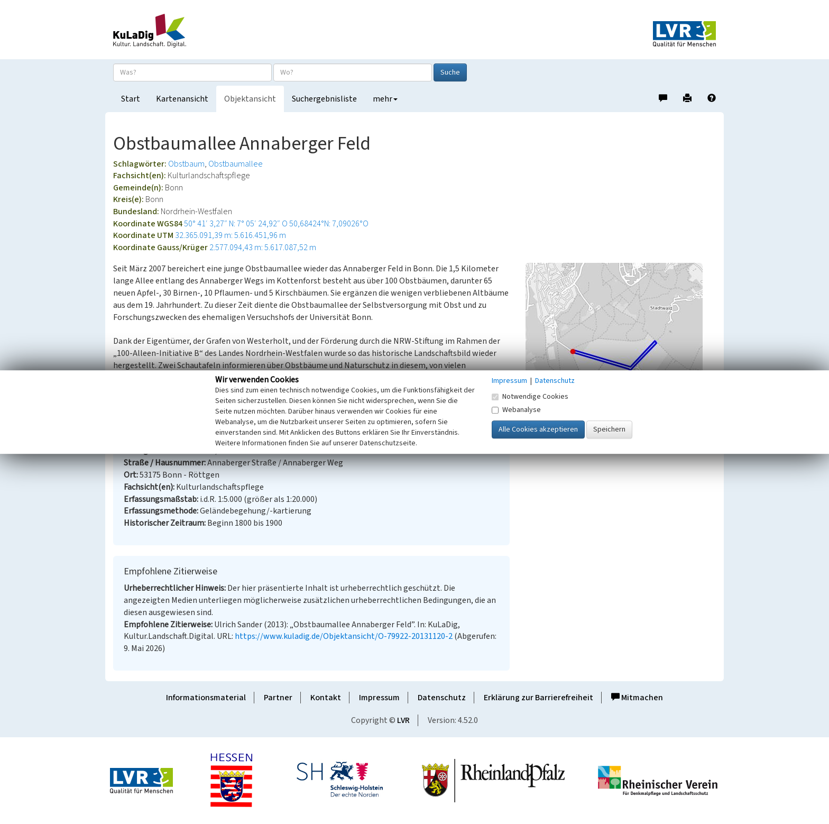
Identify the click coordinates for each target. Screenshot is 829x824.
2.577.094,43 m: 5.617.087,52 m (262, 247)
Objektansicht (250, 99)
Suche (450, 72)
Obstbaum (186, 164)
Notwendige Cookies (530, 396)
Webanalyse (516, 410)
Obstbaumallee (235, 164)
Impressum (379, 697)
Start (130, 99)
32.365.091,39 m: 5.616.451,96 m (230, 235)
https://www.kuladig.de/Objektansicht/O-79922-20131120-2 (344, 636)
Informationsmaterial (206, 697)
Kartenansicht (182, 99)
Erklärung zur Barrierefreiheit (538, 697)
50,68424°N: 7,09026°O (329, 224)
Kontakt (325, 697)
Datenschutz (442, 697)
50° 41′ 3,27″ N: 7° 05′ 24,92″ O (236, 224)
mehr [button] (385, 99)
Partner (278, 697)
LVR (403, 720)
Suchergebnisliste (324, 99)
